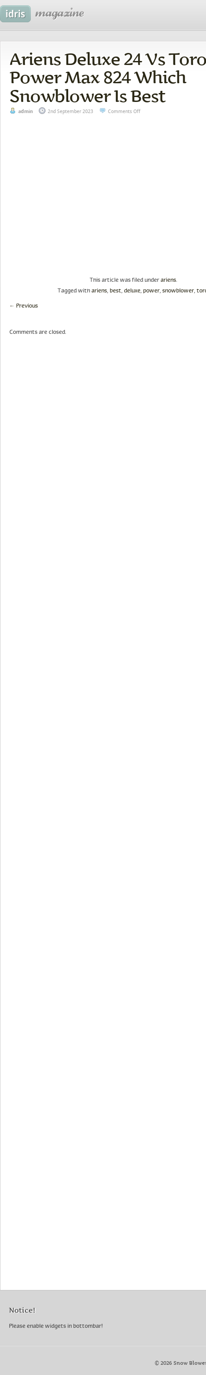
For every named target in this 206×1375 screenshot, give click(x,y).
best (115, 291)
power (151, 291)
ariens (168, 280)
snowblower (178, 291)
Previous (23, 306)
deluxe (132, 291)
